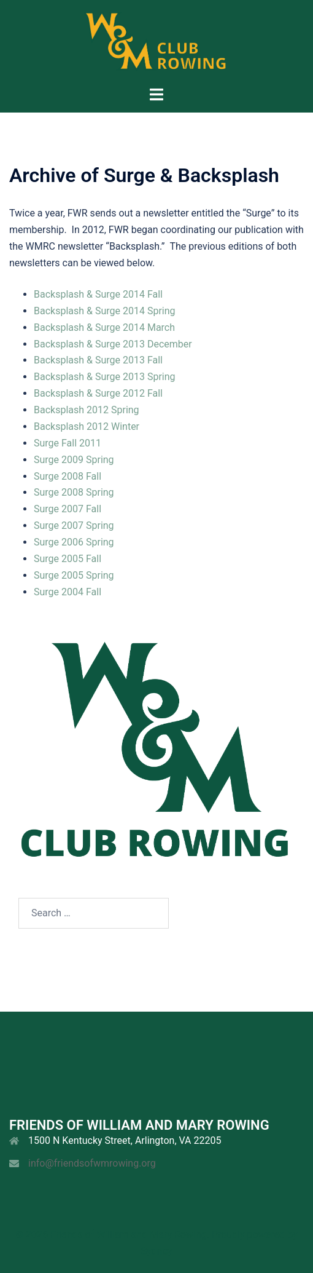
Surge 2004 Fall (67, 592)
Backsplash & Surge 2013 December (113, 344)
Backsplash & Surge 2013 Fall (98, 360)
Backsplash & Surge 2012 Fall (98, 393)
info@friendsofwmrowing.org (92, 1163)
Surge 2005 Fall (67, 559)
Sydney (156, 1251)
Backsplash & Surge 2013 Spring (105, 377)
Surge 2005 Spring (74, 575)
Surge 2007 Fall (67, 509)
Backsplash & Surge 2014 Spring (105, 311)
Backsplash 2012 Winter (86, 426)
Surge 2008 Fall (67, 476)
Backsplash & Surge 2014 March (104, 327)
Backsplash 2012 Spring (86, 410)
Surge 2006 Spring (74, 542)
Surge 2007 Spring (74, 525)
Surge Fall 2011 (67, 443)
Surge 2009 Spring (74, 460)
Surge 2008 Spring (74, 492)
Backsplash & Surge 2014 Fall (98, 294)
